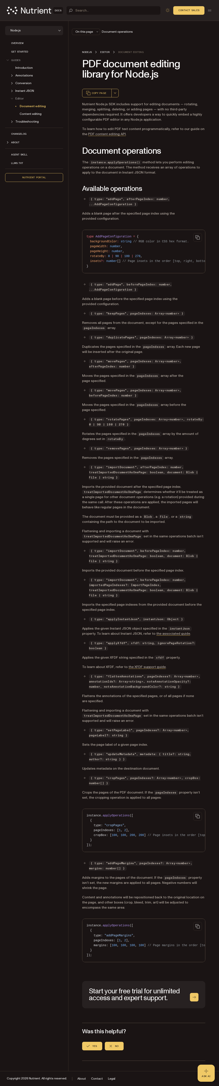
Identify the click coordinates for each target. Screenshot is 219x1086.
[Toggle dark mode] (168, 10)
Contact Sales (188, 10)
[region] (143, 251)
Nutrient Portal (34, 177)
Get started (19, 51)
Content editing (30, 114)
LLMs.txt (17, 163)
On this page (87, 32)
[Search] (113, 10)
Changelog (19, 134)
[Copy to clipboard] (197, 237)
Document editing (33, 106)
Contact (97, 1079)
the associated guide (173, 633)
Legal (111, 1079)
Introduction (24, 68)
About (81, 1079)
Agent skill (19, 154)
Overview (17, 43)
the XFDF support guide (147, 667)
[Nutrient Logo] (35, 10)
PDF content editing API (107, 134)
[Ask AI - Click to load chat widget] (206, 1073)
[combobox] (115, 93)
